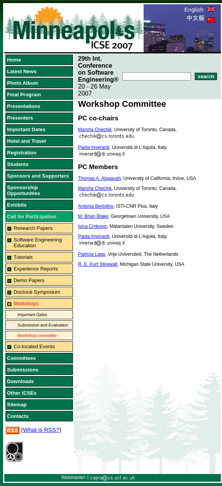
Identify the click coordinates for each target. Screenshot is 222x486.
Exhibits (17, 205)
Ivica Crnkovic (92, 226)
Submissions (22, 370)
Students (18, 164)
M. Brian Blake (93, 216)
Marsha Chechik (95, 129)
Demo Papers (29, 280)
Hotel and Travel (26, 141)
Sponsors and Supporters (38, 176)
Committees (21, 358)
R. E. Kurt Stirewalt (97, 264)
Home (14, 60)
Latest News (21, 71)
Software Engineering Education (38, 242)
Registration (21, 153)
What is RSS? (41, 429)
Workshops (26, 303)
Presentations (23, 106)
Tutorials (23, 257)
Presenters (20, 118)
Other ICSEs (21, 393)
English (199, 9)
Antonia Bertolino (95, 206)
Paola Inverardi (93, 147)
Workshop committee (37, 335)
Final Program (24, 95)
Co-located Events (34, 346)
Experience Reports (36, 269)
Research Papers (33, 228)
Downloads (20, 381)
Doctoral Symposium (37, 292)
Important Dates (26, 129)
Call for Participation (31, 216)
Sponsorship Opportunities (23, 190)
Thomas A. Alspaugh (99, 178)
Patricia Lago (91, 254)
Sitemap (17, 404)
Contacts (18, 416)
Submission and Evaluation (42, 325)
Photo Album (22, 83)
